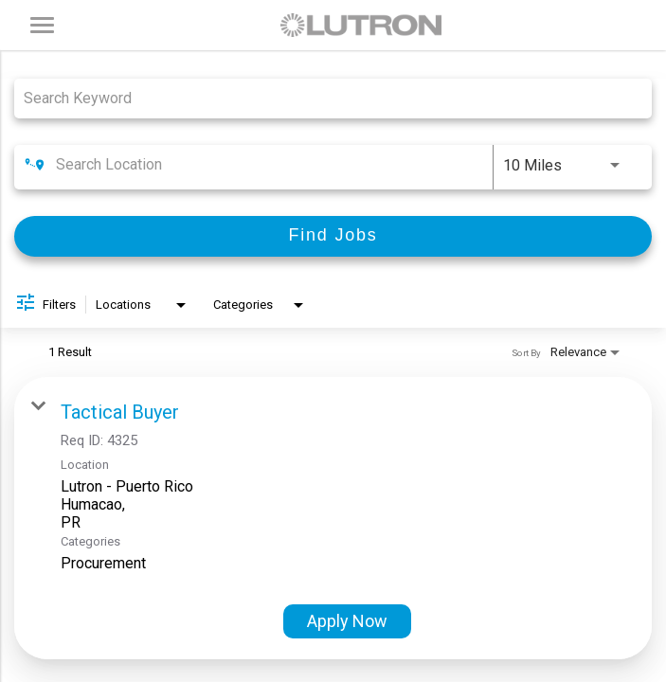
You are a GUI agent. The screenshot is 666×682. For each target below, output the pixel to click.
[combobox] (323, 98)
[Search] (333, 236)
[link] (333, 518)
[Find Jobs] (333, 236)
